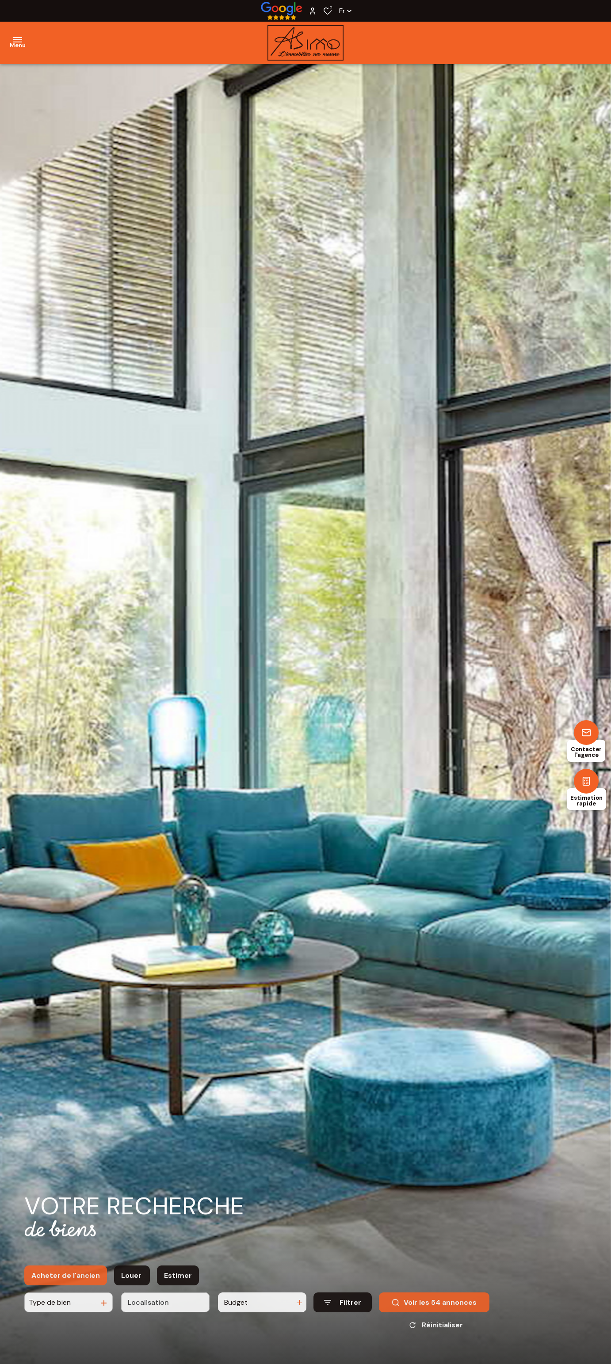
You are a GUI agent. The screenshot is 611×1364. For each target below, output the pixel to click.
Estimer (178, 1284)
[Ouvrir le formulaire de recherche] (342, 1312)
